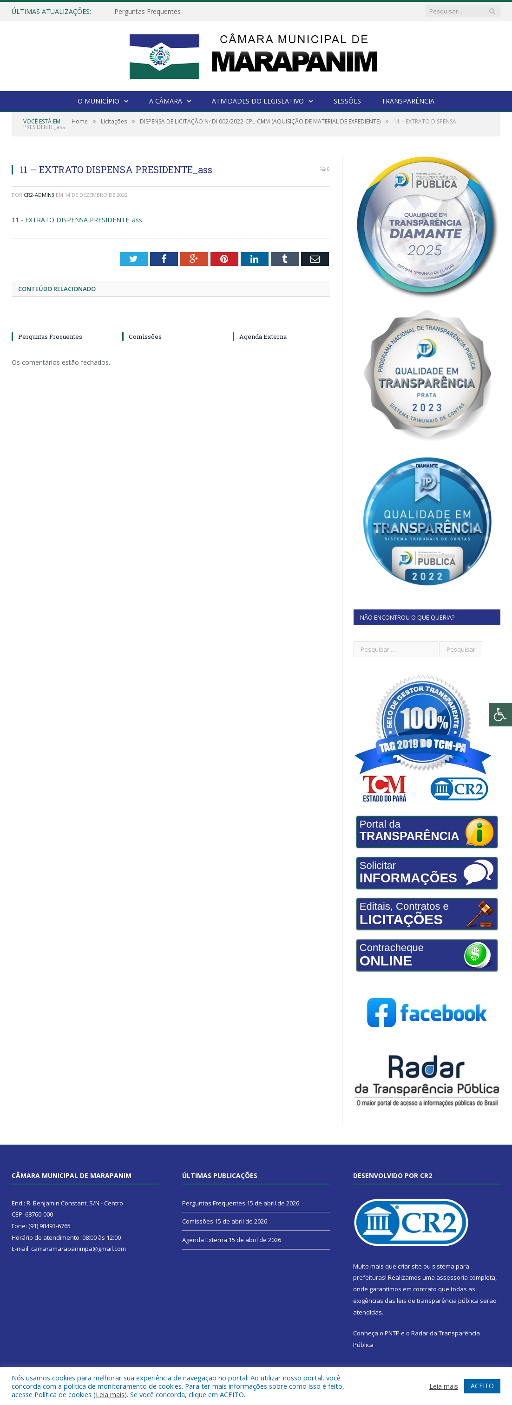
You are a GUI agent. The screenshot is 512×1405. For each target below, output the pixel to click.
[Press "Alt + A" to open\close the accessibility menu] (500, 714)
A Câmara (165, 101)
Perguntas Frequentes (147, 11)
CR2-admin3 (39, 194)
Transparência (407, 101)
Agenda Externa (263, 336)
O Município (98, 101)
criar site (410, 1266)
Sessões (347, 101)
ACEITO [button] (482, 1385)
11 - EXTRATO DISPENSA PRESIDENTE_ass (77, 219)
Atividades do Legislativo (258, 101)
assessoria (452, 1277)
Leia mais (110, 1394)
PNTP (392, 1333)
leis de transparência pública (438, 1300)
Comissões (145, 336)
